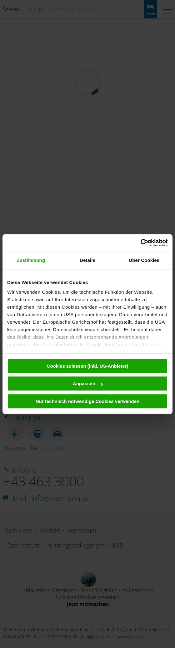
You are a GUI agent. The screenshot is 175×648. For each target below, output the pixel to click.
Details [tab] (87, 260)
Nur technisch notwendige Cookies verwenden (88, 401)
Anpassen (88, 383)
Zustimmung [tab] (31, 260)
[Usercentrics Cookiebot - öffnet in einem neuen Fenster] (140, 243)
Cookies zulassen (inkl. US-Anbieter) (87, 366)
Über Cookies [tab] (144, 260)
